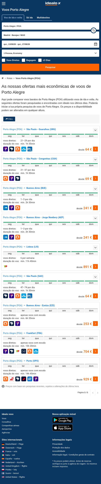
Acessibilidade (58, 451)
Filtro (10, 119)
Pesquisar (50, 67)
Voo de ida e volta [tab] (13, 17)
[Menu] (4, 4)
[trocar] (93, 30)
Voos (4, 418)
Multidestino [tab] (43, 17)
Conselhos (6, 422)
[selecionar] (95, 149)
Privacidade (57, 444)
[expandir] (95, 130)
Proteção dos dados (61, 448)
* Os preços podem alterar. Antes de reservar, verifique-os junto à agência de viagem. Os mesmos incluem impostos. (74, 464)
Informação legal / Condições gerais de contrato (73, 455)
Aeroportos (7, 429)
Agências (6, 432)
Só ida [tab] (29, 17)
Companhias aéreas (10, 425)
